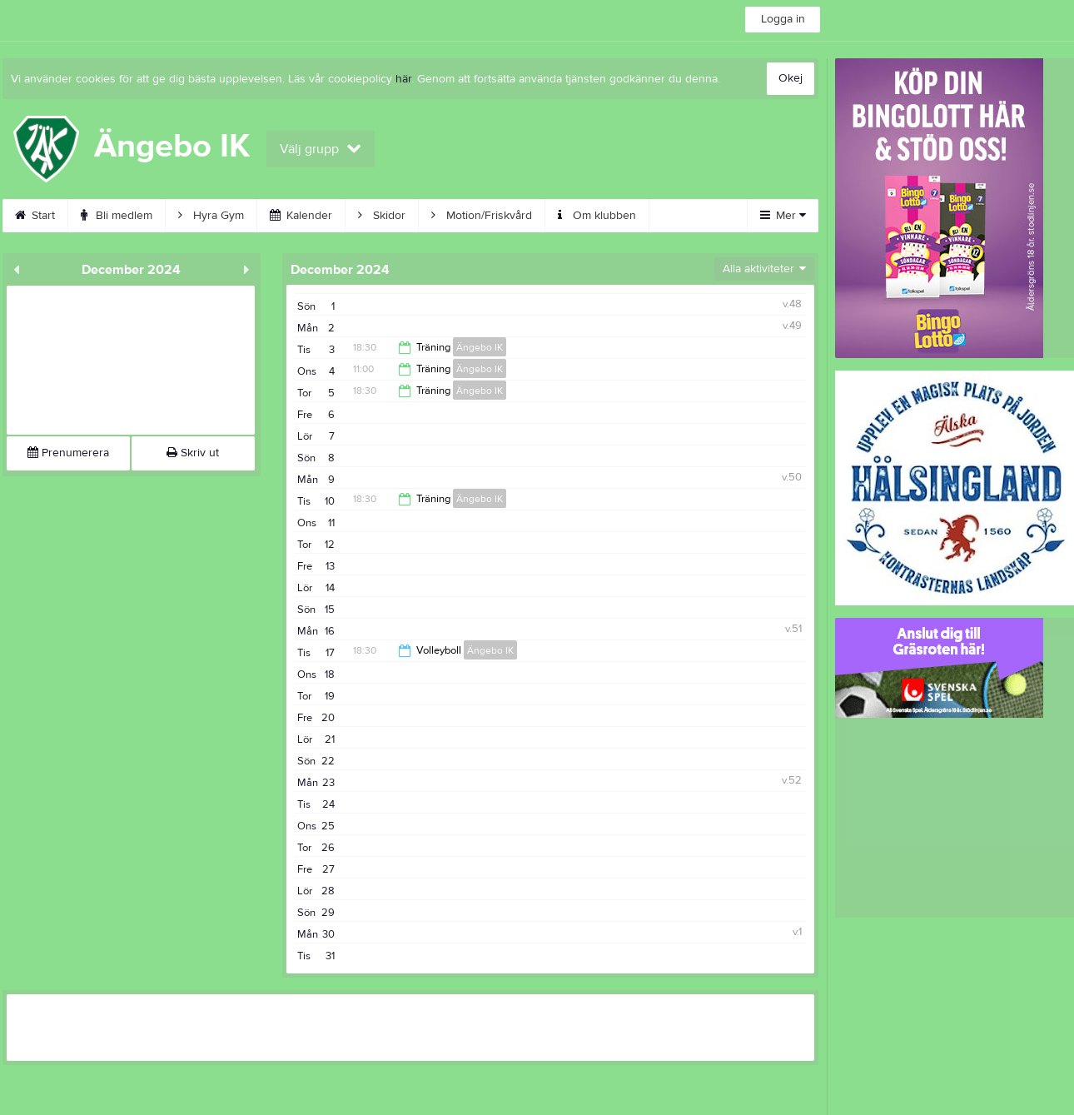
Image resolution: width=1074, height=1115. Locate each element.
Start (35, 215)
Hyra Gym (211, 215)
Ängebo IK (479, 347)
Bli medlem (116, 215)
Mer (783, 215)
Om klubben (597, 215)
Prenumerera (68, 453)
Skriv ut (193, 453)
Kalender (301, 215)
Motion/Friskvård (481, 215)
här (403, 79)
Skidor (381, 215)
